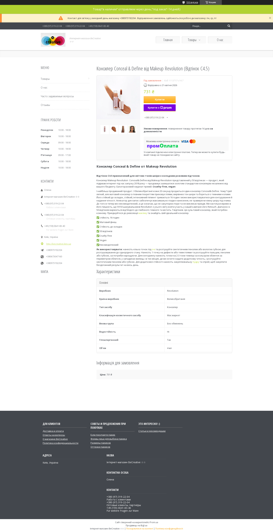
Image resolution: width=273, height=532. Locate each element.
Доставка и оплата (53, 431)
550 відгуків (192, 2)
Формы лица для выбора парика (109, 438)
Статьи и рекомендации (152, 431)
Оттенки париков (100, 446)
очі (153, 249)
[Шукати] (228, 25)
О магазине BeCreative (55, 439)
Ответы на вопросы (54, 435)
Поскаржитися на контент (139, 528)
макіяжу (142, 213)
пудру (196, 261)
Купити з (160, 107)
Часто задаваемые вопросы (57, 96)
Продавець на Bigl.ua (136, 525)
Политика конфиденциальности (60, 443)
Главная (168, 39)
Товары (192, 39)
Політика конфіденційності (169, 528)
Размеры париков (101, 442)
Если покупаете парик (103, 434)
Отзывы (45, 105)
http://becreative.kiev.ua (58, 243)
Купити (160, 99)
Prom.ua (154, 522)
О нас (220, 39)
